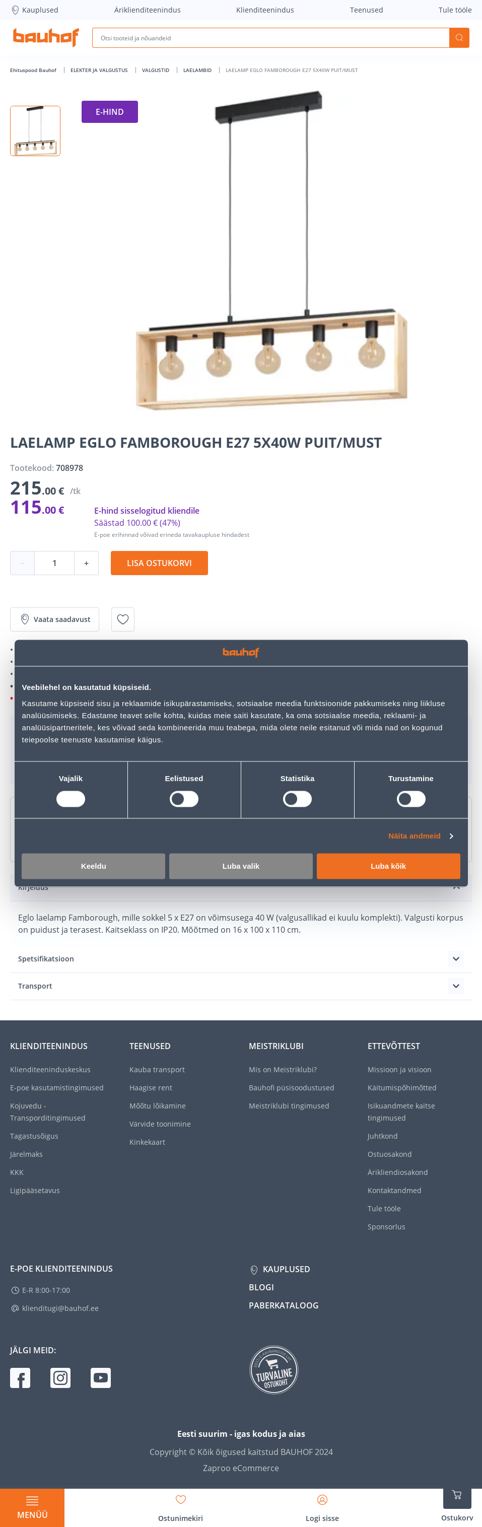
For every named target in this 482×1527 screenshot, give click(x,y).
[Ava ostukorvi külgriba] (457, 1501)
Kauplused (34, 10)
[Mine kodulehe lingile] (46, 38)
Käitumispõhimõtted (402, 1087)
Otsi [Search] (459, 38)
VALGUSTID (156, 70)
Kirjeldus (33, 887)
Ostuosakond (390, 1154)
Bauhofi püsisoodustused (291, 1087)
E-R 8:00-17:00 (46, 1290)
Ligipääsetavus (35, 1190)
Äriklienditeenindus (147, 10)
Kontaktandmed (395, 1190)
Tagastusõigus (34, 1136)
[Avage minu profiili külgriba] (322, 1505)
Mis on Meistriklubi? (283, 1069)
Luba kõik (388, 866)
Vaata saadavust (55, 619)
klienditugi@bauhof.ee (60, 1308)
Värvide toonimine (160, 1124)
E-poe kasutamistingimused (57, 1087)
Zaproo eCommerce (241, 1468)
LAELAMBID (198, 70)
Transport (35, 986)
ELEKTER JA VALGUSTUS (100, 70)
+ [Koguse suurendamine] (86, 563)
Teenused (366, 10)
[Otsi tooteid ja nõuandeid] (270, 38)
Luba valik (241, 866)
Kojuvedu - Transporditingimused (48, 1112)
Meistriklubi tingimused (289, 1105)
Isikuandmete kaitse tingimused (401, 1112)
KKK (17, 1172)
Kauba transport (157, 1069)
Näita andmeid (414, 835)
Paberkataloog (284, 1305)
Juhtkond (383, 1136)
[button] (35, 131)
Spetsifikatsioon (46, 958)
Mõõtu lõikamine (157, 1105)
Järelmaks (26, 1154)
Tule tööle (455, 10)
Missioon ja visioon (400, 1069)
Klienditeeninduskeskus (50, 1069)
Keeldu (93, 866)
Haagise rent (150, 1087)
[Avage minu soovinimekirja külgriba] (181, 1505)
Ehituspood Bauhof (34, 70)
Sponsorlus (386, 1226)
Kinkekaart (147, 1142)
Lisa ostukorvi (159, 563)
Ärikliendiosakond (398, 1172)
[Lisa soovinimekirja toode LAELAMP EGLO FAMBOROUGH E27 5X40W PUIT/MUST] (122, 619)
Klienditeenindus (265, 10)
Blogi (261, 1287)
